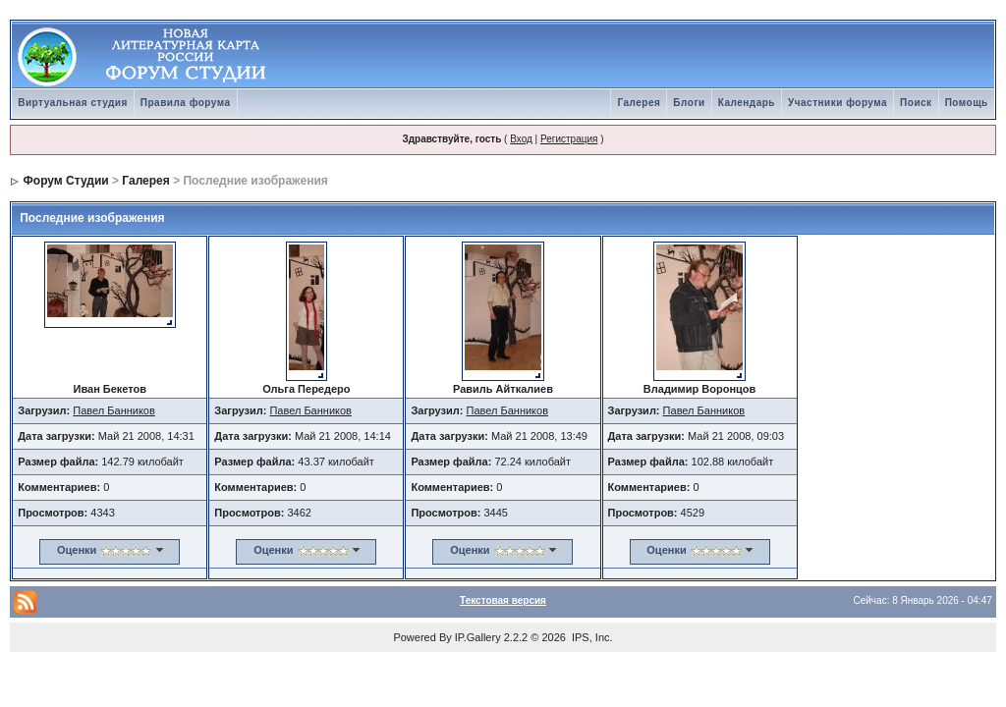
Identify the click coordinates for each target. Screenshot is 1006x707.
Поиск (916, 102)
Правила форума (185, 102)
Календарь (746, 102)
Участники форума (837, 102)
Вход (521, 139)
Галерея (638, 102)
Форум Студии (66, 181)
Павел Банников (114, 410)
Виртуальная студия (73, 102)
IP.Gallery (478, 637)
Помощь (966, 102)
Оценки (76, 550)
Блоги (688, 102)
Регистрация (568, 139)
